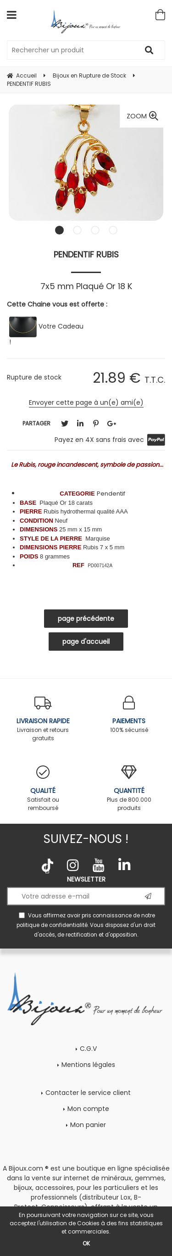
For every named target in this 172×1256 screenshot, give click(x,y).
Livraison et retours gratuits (43, 719)
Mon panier (88, 1124)
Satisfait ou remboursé (43, 788)
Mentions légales (88, 1064)
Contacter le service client (88, 1092)
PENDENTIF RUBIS (86, 254)
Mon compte (88, 1108)
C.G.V (88, 1048)
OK (86, 1243)
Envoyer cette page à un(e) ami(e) (86, 402)
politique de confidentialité (52, 925)
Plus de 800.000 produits (129, 788)
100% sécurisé (129, 715)
